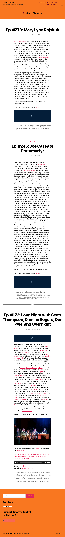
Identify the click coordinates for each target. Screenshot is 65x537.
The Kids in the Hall (27, 480)
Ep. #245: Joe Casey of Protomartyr (32, 148)
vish (29, 34)
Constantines (37, 291)
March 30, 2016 (36, 155)
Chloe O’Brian (36, 125)
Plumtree (17, 405)
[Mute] (45, 462)
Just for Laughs (44, 57)
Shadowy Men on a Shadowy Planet (31, 368)
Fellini (41, 292)
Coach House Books (42, 472)
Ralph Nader (25, 297)
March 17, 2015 (36, 329)
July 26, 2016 (37, 34)
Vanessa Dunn (37, 481)
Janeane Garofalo (23, 128)
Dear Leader (22, 474)
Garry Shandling (35, 126)
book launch (18, 383)
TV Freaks (31, 481)
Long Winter (45, 475)
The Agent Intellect (29, 170)
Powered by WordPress (23, 533)
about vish (53, 2)
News (29, 25)
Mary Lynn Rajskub (20, 41)
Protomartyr (42, 164)
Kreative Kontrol (8, 2)
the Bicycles (25, 352)
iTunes (37, 107)
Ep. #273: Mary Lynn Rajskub (32, 29)
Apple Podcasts (26, 468)
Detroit (42, 291)
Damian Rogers (19, 376)
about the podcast (43, 2)
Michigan (43, 295)
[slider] (31, 462)
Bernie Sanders (22, 291)
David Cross (43, 125)
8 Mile (17, 291)
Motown (48, 295)
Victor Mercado (23, 298)
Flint (44, 292)
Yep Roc (41, 372)
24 (16, 125)
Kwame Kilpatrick (37, 295)
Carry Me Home (33, 472)
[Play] (15, 462)
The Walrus (46, 480)
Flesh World (28, 474)
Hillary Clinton (43, 126)
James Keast (43, 350)
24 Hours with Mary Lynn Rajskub (25, 125)
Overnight (45, 399)
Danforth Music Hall (20, 399)
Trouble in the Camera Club (22, 481)
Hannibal (42, 474)
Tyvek (17, 298)
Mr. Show (47, 128)
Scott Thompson (31, 385)
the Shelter (47, 297)
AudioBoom (20, 451)
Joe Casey (29, 295)
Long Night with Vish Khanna (35, 475)
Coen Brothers (30, 291)
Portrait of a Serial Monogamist (37, 477)
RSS (33, 468)
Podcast (34, 25)
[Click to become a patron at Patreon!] (18, 520)
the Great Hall (19, 480)
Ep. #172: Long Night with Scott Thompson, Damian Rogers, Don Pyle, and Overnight (32, 319)
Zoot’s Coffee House (32, 298)
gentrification (24, 294)
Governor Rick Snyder (33, 294)
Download (23, 466)
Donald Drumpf (35, 292)
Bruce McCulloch (25, 472)
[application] (32, 462)
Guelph (40, 294)
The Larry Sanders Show (21, 129)
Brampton (18, 472)
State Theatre (31, 297)
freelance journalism (51, 4)
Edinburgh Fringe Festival (25, 126)
